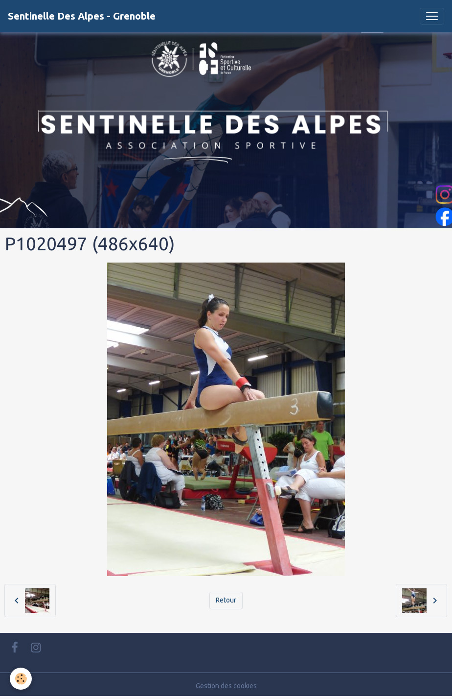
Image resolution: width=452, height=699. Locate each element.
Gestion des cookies (226, 686)
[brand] (82, 16)
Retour (226, 600)
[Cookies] (21, 679)
